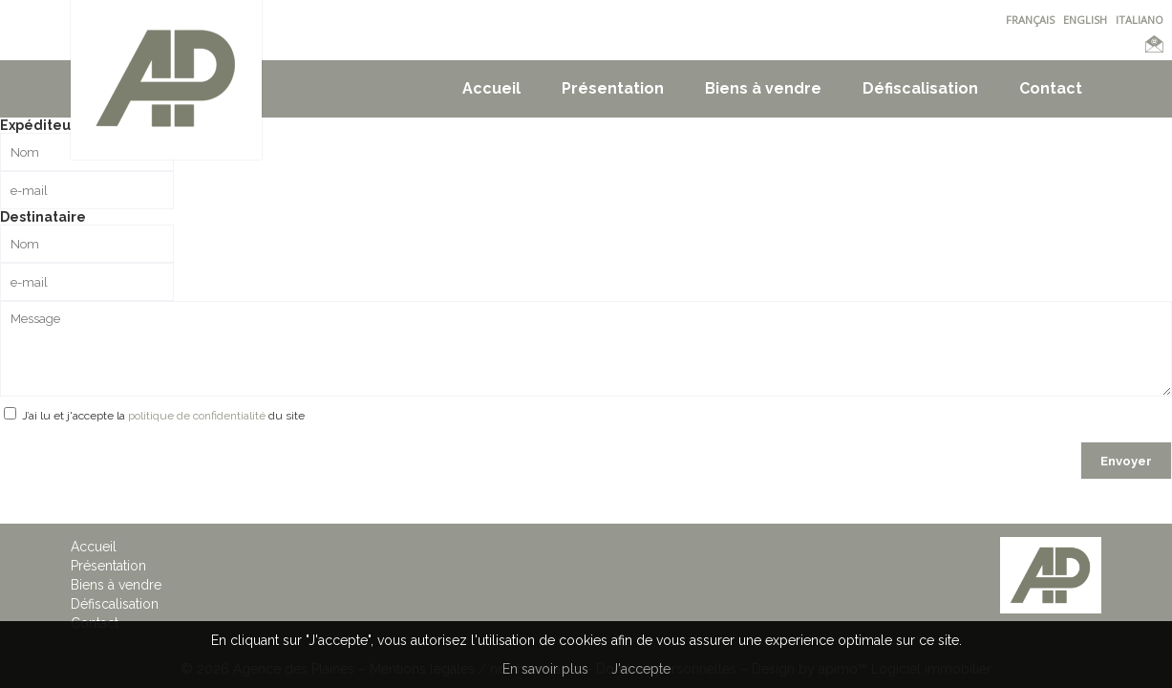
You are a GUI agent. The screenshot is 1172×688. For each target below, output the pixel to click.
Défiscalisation (920, 88)
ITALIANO (1139, 19)
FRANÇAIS (1030, 19)
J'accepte (641, 669)
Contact (1050, 88)
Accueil (491, 88)
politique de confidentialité (197, 415)
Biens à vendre (763, 88)
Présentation (613, 88)
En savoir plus (545, 669)
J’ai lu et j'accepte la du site (163, 415)
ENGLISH (1085, 19)
